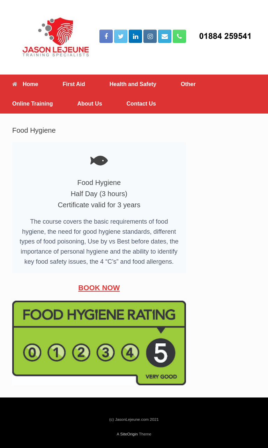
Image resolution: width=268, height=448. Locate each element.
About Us (89, 104)
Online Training (32, 104)
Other (188, 84)
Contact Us (141, 104)
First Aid (73, 84)
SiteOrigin (129, 434)
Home (25, 84)
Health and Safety (133, 84)
